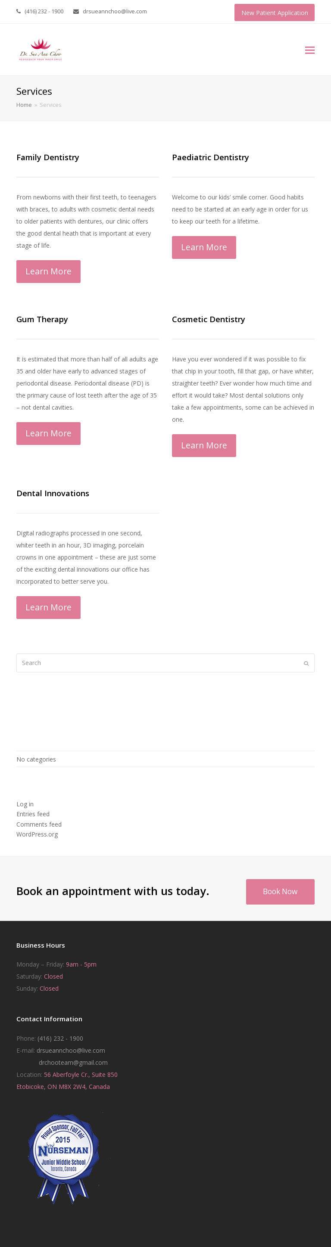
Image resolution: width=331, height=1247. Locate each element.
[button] (310, 49)
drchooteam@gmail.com (73, 1062)
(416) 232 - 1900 (60, 1038)
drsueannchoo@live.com (71, 1050)
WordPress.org (37, 834)
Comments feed (39, 824)
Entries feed (33, 814)
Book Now (280, 891)
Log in (25, 804)
